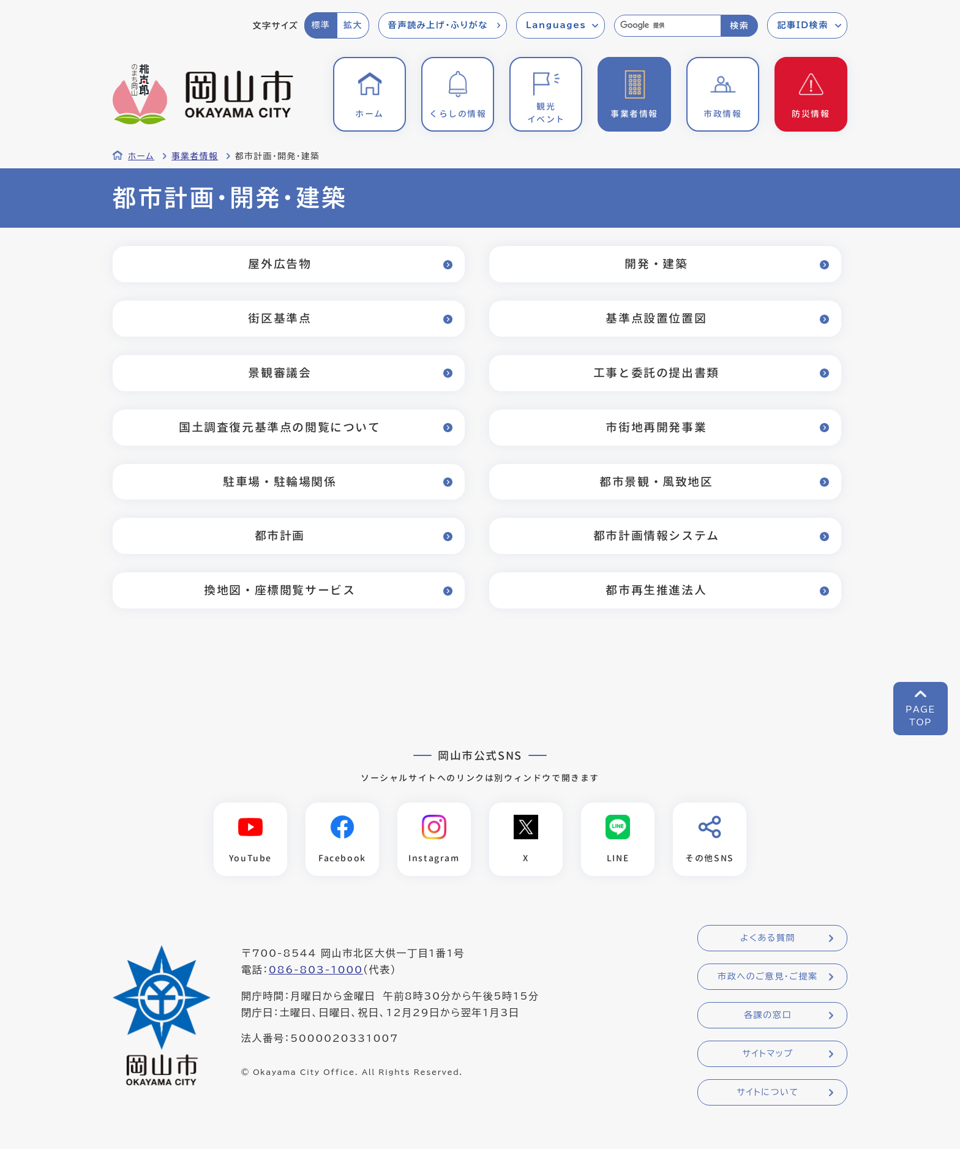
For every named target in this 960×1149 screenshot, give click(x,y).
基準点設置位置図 (656, 318)
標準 (320, 25)
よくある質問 (767, 938)
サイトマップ (767, 1054)
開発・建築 (656, 263)
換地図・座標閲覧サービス (279, 590)
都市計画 (279, 535)
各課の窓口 (768, 1015)
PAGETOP (921, 716)
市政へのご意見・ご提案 (768, 977)
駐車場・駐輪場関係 (279, 481)
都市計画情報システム (656, 535)
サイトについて (767, 1092)
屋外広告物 (279, 263)
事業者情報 (194, 156)
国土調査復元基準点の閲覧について (280, 427)
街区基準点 (279, 318)
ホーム (141, 156)
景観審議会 (279, 372)
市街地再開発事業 (656, 427)
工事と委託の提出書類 (656, 372)
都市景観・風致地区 (656, 481)
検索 (739, 25)
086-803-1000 (316, 970)
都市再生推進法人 (656, 590)
